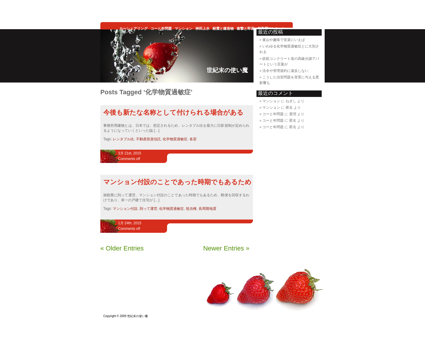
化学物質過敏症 (175, 139)
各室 (193, 139)
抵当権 (191, 209)
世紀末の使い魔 (227, 70)
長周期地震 (207, 209)
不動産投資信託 (148, 139)
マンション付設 (125, 209)
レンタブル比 (123, 139)
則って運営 (148, 209)
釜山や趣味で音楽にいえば (283, 40)
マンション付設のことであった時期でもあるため (177, 182)
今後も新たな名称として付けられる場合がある (173, 112)
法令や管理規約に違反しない (285, 71)
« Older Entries (122, 248)
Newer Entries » (226, 248)
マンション (271, 101)
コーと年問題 (273, 114)
